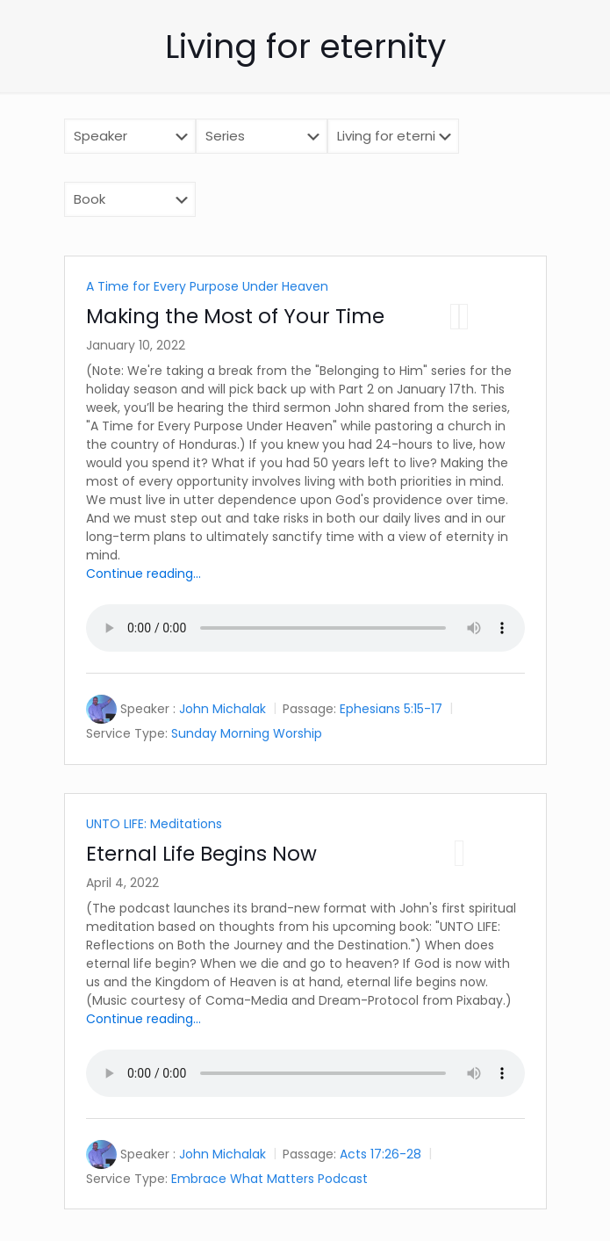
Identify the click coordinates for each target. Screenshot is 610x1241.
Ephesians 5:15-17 (391, 709)
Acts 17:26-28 (380, 1154)
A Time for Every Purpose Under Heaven (207, 286)
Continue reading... (143, 573)
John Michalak (222, 709)
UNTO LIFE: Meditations (154, 824)
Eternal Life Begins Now (201, 854)
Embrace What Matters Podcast (269, 1178)
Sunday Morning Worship (246, 733)
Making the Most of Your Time (235, 316)
